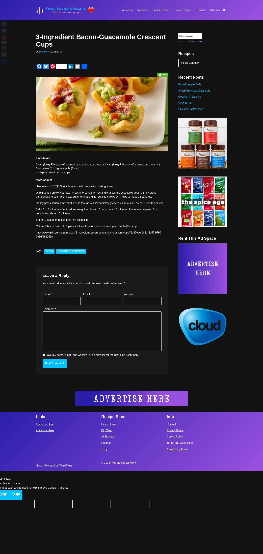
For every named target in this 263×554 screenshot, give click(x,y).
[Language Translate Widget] (190, 36)
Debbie (43, 51)
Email (87, 295)
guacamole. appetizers (71, 252)
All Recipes (108, 519)
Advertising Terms (177, 532)
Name (47, 295)
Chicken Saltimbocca (190, 109)
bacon (49, 252)
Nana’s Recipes (160, 10)
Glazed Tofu (185, 103)
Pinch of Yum (109, 507)
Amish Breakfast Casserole (194, 91)
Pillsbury (106, 525)
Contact (200, 10)
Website (128, 295)
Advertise (215, 10)
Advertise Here (45, 507)
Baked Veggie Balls (189, 84)
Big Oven (106, 513)
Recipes (141, 10)
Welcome (126, 10)
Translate (195, 42)
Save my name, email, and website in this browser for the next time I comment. (92, 356)
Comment (49, 310)
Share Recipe (182, 10)
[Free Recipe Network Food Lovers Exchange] (65, 10)
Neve (39, 548)
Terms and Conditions (180, 525)
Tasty (104, 532)
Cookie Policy (175, 519)
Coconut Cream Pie (190, 97)
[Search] (224, 10)
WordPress (65, 548)
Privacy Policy (175, 513)
